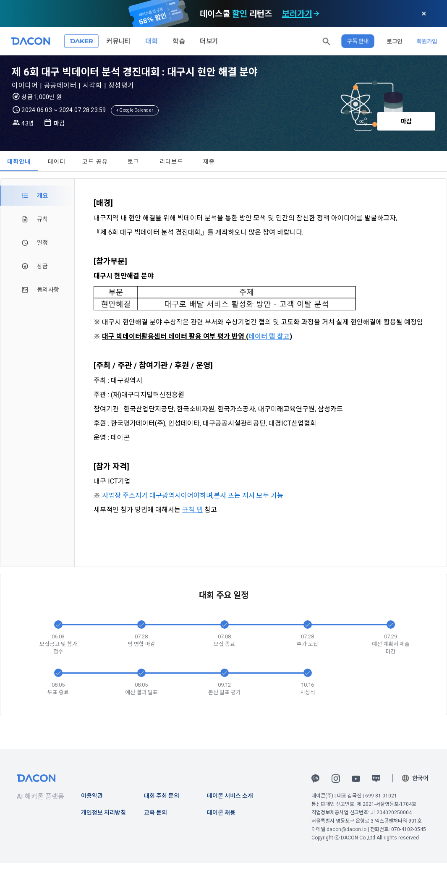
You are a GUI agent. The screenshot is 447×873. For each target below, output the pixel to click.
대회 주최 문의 (161, 795)
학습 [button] (179, 41)
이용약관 (92, 795)
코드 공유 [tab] (95, 161)
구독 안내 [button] (358, 41)
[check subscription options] (316, 14)
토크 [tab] (134, 161)
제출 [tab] (209, 161)
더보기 (209, 41)
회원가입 (427, 41)
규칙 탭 (192, 510)
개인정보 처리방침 (103, 812)
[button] (326, 41)
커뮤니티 (118, 41)
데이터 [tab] (57, 161)
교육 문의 (155, 812)
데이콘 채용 (221, 812)
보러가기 (297, 14)
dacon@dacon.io (346, 829)
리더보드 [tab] (171, 161)
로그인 (394, 41)
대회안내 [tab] (19, 161)
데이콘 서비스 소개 (230, 795)
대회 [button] (151, 41)
